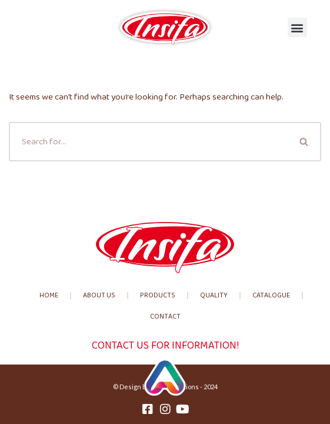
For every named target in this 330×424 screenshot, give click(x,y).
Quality (214, 295)
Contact (165, 316)
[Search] (148, 141)
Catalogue (271, 295)
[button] (297, 27)
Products (157, 295)
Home (48, 295)
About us (99, 295)
